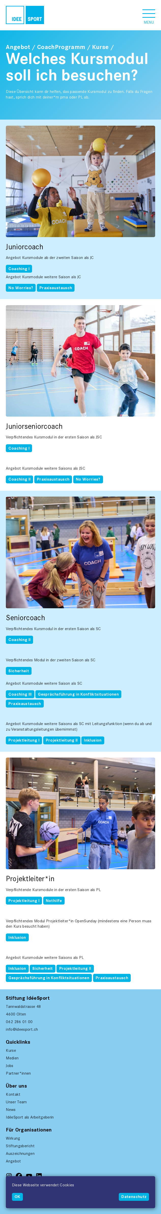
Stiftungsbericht (20, 1145)
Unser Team (16, 1102)
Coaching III (20, 694)
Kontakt (13, 1094)
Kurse (100, 47)
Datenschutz (134, 1196)
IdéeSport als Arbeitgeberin (30, 1117)
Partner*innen (18, 1073)
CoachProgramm (61, 47)
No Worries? (20, 287)
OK (17, 1196)
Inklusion (92, 740)
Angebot (18, 47)
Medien (12, 1058)
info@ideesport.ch (22, 1029)
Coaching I (19, 268)
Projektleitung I (23, 740)
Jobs (9, 1065)
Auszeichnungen (20, 1153)
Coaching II (19, 479)
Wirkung (13, 1138)
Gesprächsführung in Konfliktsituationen (78, 694)
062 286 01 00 (19, 1021)
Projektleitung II (62, 740)
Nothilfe (54, 900)
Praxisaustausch (55, 287)
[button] (148, 15)
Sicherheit (18, 671)
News (11, 1109)
